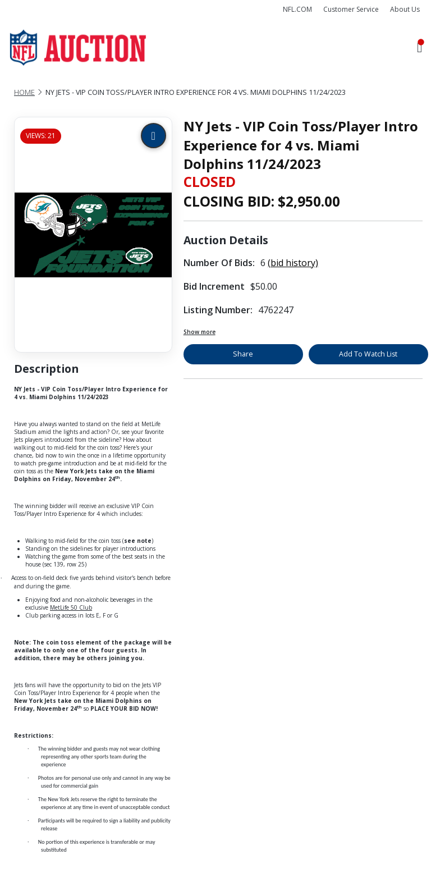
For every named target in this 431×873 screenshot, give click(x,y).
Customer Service (351, 9)
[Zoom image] (153, 135)
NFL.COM (297, 9)
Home (24, 92)
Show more (200, 332)
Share (243, 354)
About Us (405, 9)
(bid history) (293, 263)
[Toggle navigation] (419, 48)
